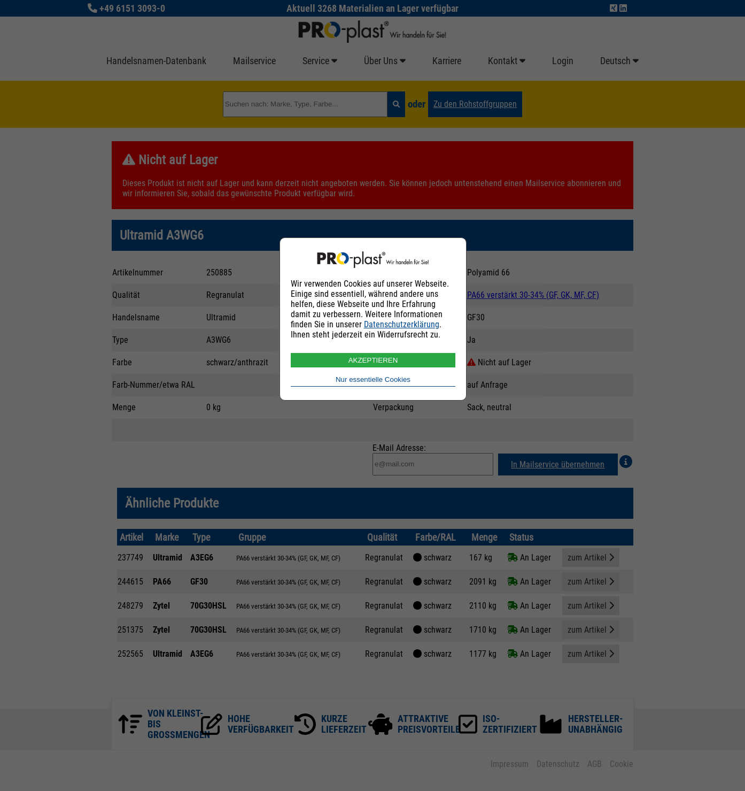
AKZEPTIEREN (373, 360)
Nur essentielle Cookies (373, 379)
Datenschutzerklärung (401, 324)
